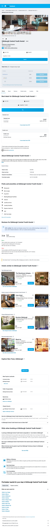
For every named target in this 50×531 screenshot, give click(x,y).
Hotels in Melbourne (6, 496)
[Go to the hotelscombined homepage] (10, 6)
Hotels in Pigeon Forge (6, 499)
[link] (10, 286)
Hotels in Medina (5, 501)
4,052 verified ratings (12, 48)
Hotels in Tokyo (5, 509)
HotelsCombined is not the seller (25, 521)
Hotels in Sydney (5, 497)
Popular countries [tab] (14, 485)
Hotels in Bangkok (6, 511)
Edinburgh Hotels (31, 10)
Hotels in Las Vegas (6, 492)
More (3, 162)
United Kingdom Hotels (10, 10)
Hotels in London (5, 507)
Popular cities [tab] (5, 485)
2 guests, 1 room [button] (6, 56)
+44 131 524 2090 (6, 46)
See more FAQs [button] (25, 450)
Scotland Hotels (21, 10)
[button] (2, 6)
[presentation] (15, 35)
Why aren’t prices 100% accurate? (25, 525)
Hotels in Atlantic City (6, 505)
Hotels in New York (6, 503)
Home (3, 10)
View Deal (31, 283)
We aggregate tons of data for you (25, 523)
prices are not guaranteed (30, 516)
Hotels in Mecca (5, 494)
